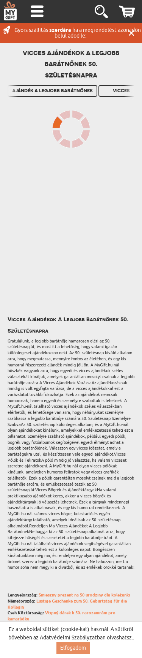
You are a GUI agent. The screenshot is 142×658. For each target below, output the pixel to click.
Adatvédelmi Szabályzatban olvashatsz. (86, 637)
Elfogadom (73, 648)
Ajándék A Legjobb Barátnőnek (52, 90)
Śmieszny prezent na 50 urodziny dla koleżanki (84, 595)
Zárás (131, 33)
